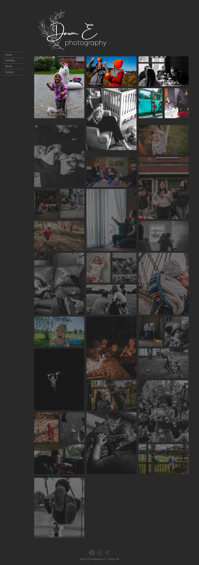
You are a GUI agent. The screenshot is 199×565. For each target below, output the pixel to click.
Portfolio (10, 60)
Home (8, 54)
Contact (9, 72)
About (8, 66)
